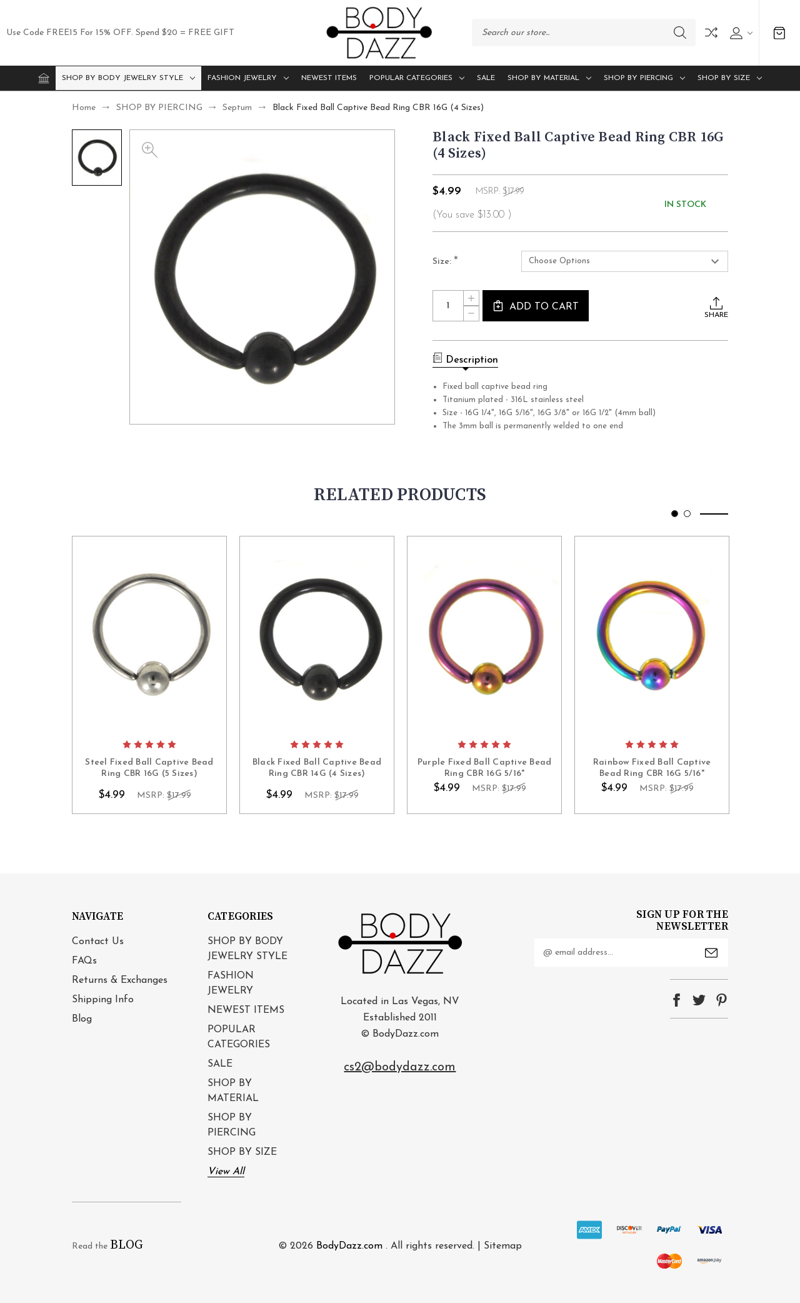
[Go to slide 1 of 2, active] (674, 513)
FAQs (84, 961)
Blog (82, 1019)
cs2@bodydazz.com (400, 1067)
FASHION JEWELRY (248, 78)
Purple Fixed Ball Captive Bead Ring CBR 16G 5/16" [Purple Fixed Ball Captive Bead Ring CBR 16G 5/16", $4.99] (485, 768)
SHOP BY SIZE (730, 78)
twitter (699, 1000)
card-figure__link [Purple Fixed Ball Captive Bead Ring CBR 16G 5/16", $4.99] (484, 634)
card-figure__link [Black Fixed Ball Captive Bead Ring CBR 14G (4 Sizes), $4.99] (317, 634)
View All (226, 1172)
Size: (445, 262)
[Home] (44, 78)
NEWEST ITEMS (329, 78)
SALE (486, 78)
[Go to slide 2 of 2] (687, 513)
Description (465, 359)
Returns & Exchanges (120, 980)
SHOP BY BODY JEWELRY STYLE (128, 78)
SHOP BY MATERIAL (549, 78)
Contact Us (98, 942)
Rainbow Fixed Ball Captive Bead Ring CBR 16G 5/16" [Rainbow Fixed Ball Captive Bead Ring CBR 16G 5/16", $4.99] (652, 768)
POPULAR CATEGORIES (416, 78)
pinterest (721, 1000)
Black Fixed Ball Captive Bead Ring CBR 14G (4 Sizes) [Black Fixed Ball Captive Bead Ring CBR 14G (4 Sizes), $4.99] (316, 768)
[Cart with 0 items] (779, 33)
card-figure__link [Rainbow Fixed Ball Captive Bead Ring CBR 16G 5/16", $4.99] (652, 634)
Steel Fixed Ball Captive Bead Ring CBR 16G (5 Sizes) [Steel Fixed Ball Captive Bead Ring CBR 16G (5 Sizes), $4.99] (149, 768)
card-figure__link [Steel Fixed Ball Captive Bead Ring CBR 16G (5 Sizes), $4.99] (149, 634)
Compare (711, 32)
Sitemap (503, 1246)
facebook (676, 1000)
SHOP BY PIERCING (644, 78)
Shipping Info (103, 1000)
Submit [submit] (711, 953)
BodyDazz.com (349, 1246)
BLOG (126, 1245)
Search (680, 32)
